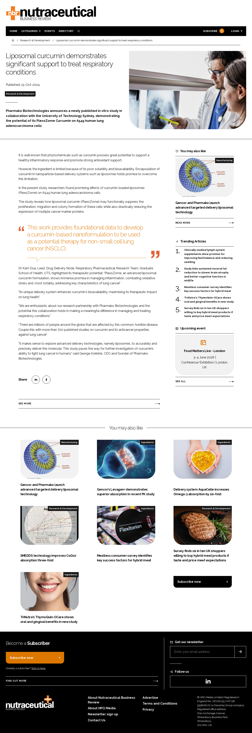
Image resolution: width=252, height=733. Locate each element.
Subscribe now (189, 582)
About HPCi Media (102, 708)
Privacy (148, 709)
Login (235, 31)
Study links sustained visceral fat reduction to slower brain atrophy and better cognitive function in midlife (206, 275)
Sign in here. (38, 668)
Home (13, 31)
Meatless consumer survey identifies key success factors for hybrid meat (208, 289)
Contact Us (97, 720)
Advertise (150, 698)
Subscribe (213, 31)
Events (49, 31)
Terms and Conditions (160, 703)
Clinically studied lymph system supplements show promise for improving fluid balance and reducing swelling (208, 256)
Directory (66, 31)
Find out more (16, 680)
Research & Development (20, 94)
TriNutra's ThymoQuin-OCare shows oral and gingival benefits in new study (209, 300)
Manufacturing (224, 160)
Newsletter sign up (103, 714)
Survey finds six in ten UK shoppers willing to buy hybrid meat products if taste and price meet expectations (208, 312)
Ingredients (147, 442)
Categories (29, 31)
